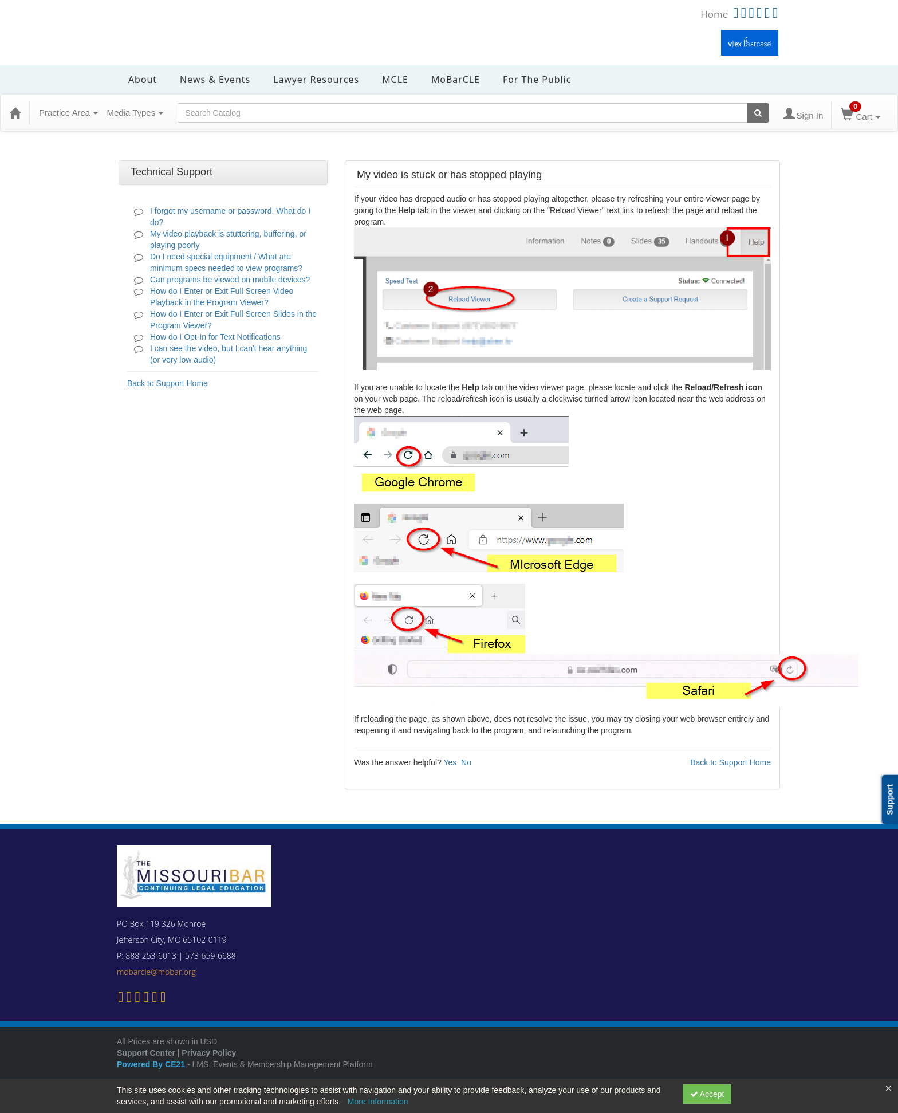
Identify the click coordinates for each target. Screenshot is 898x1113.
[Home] (15, 113)
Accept (707, 1094)
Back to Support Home (167, 383)
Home (714, 14)
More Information (378, 1101)
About (142, 79)
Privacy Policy (209, 1052)
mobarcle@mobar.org (156, 971)
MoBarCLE (455, 79)
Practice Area (68, 112)
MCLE (395, 79)
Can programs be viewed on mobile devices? (230, 279)
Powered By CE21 (152, 1064)
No (466, 762)
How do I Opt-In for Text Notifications (215, 336)
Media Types (135, 112)
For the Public (537, 79)
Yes (449, 762)
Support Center (146, 1052)
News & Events (215, 79)
